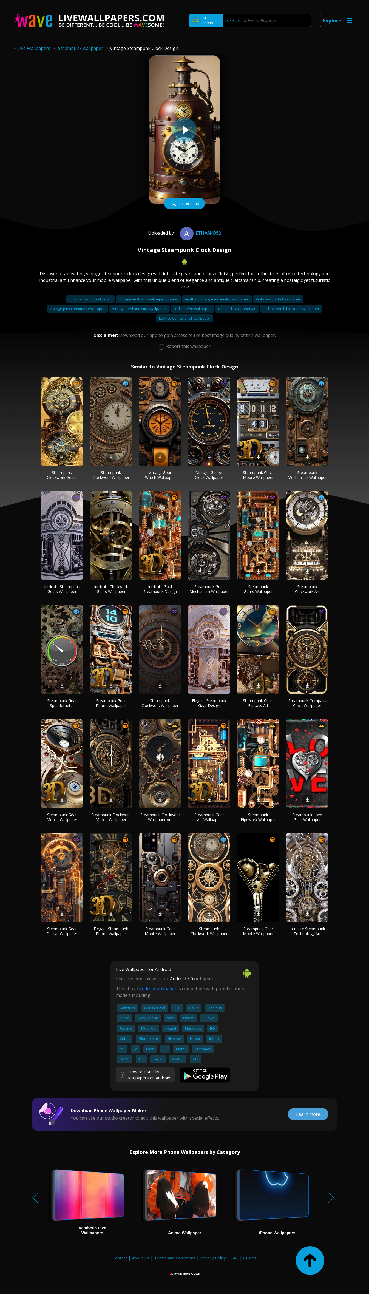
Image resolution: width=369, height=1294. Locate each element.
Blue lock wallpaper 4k (237, 308)
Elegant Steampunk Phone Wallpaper (111, 931)
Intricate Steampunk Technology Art (307, 931)
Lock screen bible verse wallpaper (291, 308)
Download (184, 204)
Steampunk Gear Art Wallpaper (209, 817)
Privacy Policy (213, 1258)
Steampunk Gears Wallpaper (258, 589)
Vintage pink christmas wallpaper (78, 308)
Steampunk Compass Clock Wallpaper (307, 703)
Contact (120, 1258)
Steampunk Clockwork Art (307, 589)
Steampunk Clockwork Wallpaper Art (160, 817)
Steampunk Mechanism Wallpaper (307, 475)
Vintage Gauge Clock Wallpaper (209, 475)
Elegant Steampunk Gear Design (209, 703)
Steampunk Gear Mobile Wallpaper (62, 817)
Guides (249, 1258)
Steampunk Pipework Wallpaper (258, 817)
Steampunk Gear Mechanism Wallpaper (209, 589)
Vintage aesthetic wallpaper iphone (148, 299)
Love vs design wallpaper (90, 299)
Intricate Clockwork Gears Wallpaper (111, 589)
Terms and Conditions (174, 1258)
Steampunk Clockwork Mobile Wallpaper (111, 817)
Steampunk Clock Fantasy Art (258, 703)
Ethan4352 (199, 233)
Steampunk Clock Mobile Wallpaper (258, 475)
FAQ (235, 1258)
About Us (140, 1258)
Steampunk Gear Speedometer (62, 703)
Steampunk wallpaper (80, 48)
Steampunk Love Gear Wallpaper (307, 817)
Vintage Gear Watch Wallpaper (160, 475)
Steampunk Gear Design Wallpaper (61, 931)
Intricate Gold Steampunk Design (160, 589)
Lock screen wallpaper (193, 308)
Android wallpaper (158, 989)
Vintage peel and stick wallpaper (139, 308)
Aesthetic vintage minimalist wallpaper (217, 299)
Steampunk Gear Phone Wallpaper (111, 703)
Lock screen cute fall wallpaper (184, 318)
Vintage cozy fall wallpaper (278, 299)
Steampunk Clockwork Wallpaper (110, 475)
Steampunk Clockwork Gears (62, 475)
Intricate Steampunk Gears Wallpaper (62, 589)
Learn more (308, 1114)
